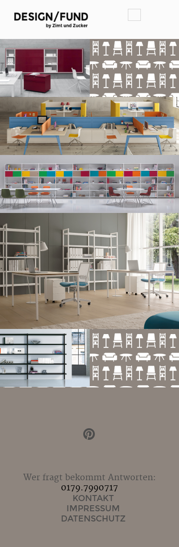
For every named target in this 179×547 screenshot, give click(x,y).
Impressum (93, 508)
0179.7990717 (89, 488)
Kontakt (93, 498)
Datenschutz (93, 519)
